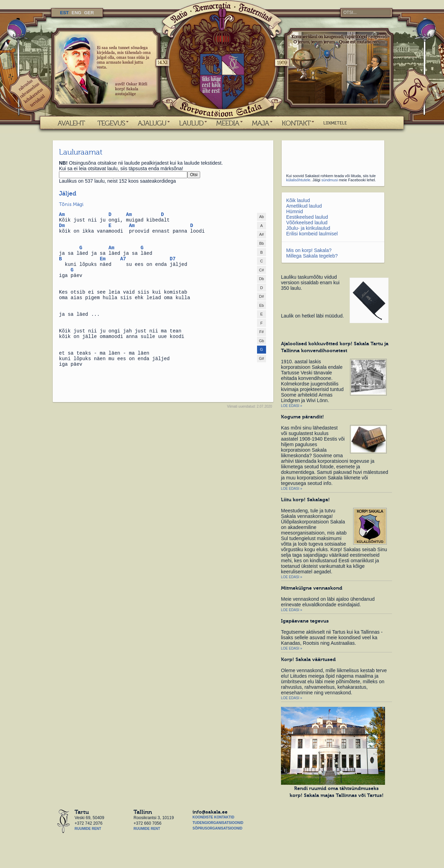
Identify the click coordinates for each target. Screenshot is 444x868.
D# (261, 296)
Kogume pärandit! (302, 416)
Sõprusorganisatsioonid (217, 828)
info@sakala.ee (210, 812)
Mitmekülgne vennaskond (311, 588)
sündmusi (330, 180)
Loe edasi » (291, 406)
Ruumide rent (88, 829)
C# (261, 270)
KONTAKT (296, 123)
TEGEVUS (111, 123)
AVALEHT (71, 123)
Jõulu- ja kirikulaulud (308, 228)
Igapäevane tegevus (305, 621)
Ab (261, 217)
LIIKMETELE (335, 123)
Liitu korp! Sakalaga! (305, 499)
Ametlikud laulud (304, 206)
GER (89, 12)
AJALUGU (152, 123)
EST (64, 12)
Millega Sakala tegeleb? (312, 256)
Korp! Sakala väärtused (308, 659)
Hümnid (294, 211)
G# (261, 358)
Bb (261, 243)
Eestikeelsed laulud (307, 217)
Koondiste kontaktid (213, 817)
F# (261, 332)
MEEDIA (227, 123)
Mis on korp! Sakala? (309, 250)
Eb (261, 305)
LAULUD (191, 123)
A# (261, 234)
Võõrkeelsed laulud (306, 222)
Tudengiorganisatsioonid (218, 823)
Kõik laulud (298, 200)
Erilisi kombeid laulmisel (312, 233)
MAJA (260, 123)
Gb (261, 341)
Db (261, 279)
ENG (76, 12)
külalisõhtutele (298, 180)
